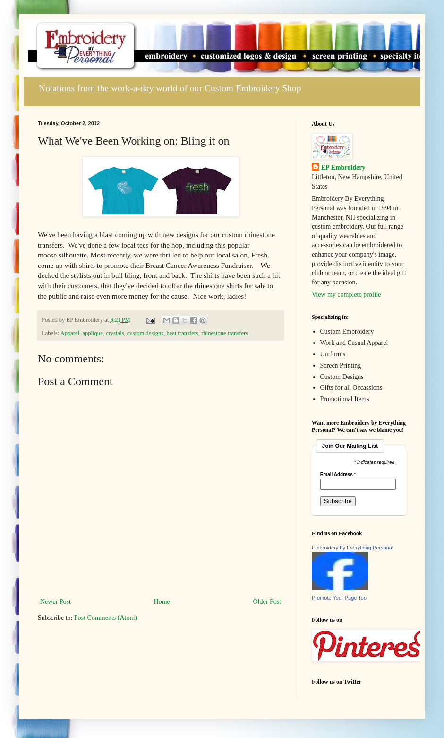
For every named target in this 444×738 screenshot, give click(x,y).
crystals (115, 333)
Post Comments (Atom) (105, 617)
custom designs (145, 333)
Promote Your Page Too (339, 598)
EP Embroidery (343, 167)
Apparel (70, 333)
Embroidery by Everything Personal (352, 547)
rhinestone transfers (224, 333)
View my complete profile (346, 294)
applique (92, 333)
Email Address (338, 474)
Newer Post (55, 601)
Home (162, 601)
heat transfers (182, 333)
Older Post (267, 601)
